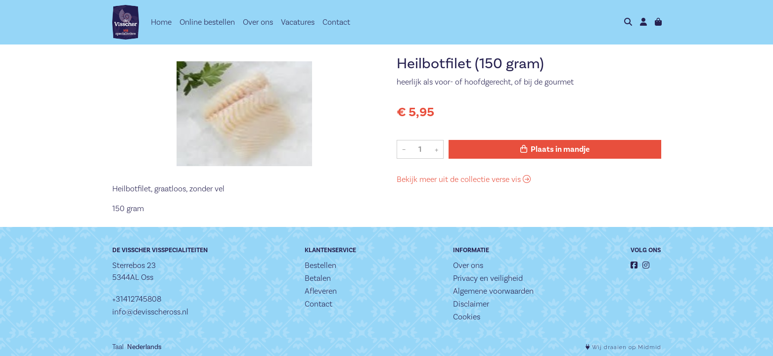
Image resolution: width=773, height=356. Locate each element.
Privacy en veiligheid (488, 278)
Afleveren (321, 291)
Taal (118, 347)
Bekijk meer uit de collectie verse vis (464, 179)
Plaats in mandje (555, 149)
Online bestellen (207, 22)
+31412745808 (136, 299)
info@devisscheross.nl (150, 311)
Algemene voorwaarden (493, 291)
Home (161, 22)
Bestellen (320, 265)
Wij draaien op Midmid (623, 347)
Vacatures (298, 22)
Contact (336, 22)
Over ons (258, 22)
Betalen (318, 278)
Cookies (466, 316)
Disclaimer (471, 304)
